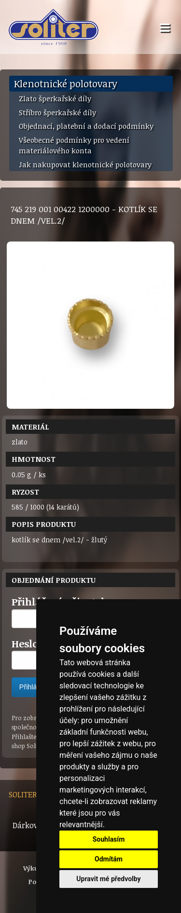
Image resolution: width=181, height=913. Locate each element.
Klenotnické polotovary (65, 83)
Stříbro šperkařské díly (57, 112)
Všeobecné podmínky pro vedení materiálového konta (74, 145)
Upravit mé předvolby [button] (108, 879)
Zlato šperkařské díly (55, 98)
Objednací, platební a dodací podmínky (86, 126)
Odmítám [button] (109, 859)
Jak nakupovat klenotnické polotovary (85, 164)
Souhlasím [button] (109, 839)
